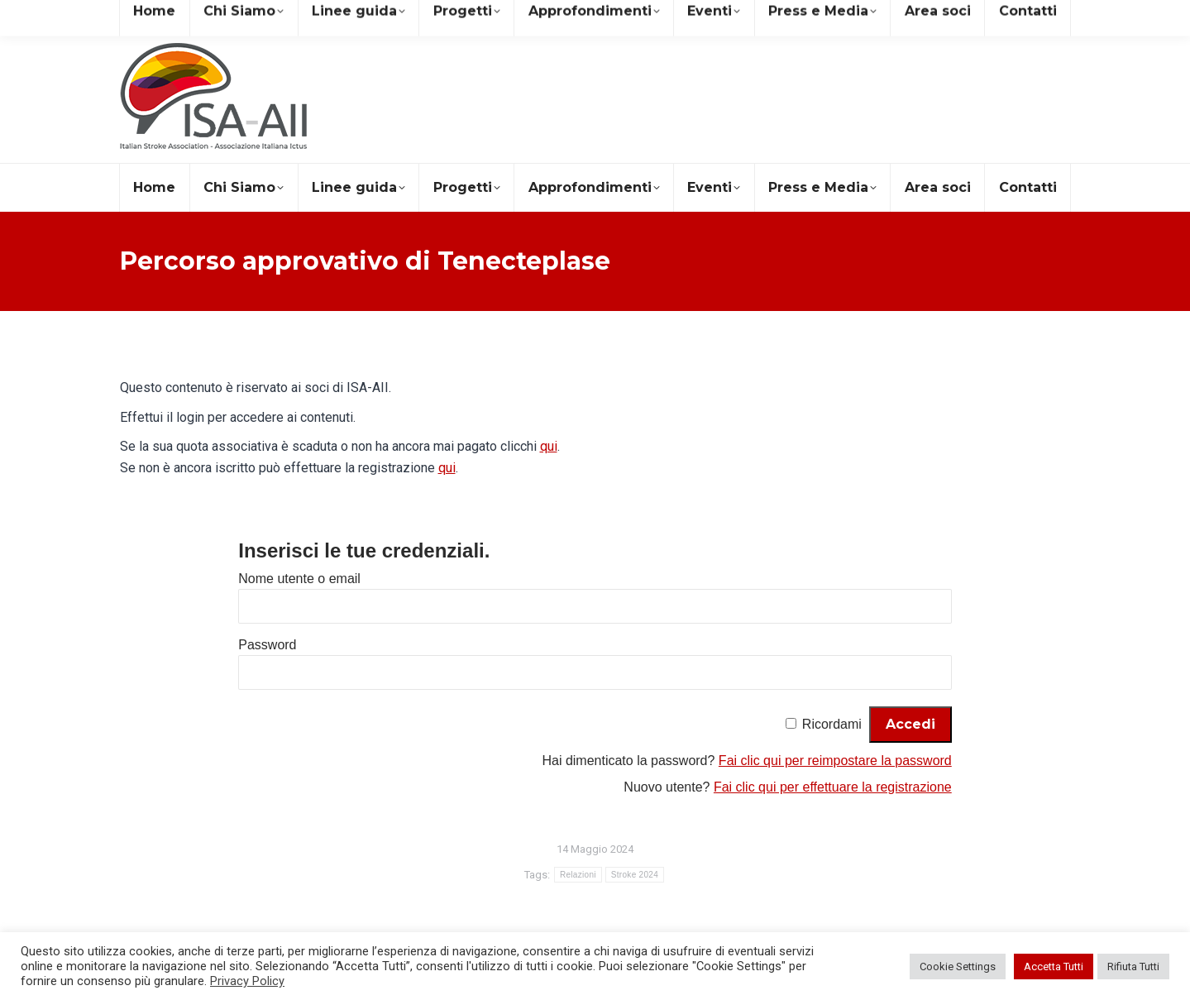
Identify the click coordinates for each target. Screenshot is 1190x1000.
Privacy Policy (247, 981)
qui (548, 446)
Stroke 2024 (634, 874)
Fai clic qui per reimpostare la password (835, 761)
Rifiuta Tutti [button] (1133, 966)
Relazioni (578, 874)
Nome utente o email (299, 579)
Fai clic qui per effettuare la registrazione (833, 787)
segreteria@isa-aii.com (192, 15)
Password (267, 645)
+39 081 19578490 (338, 15)
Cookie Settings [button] (958, 966)
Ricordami (832, 724)
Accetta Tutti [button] (1053, 966)
